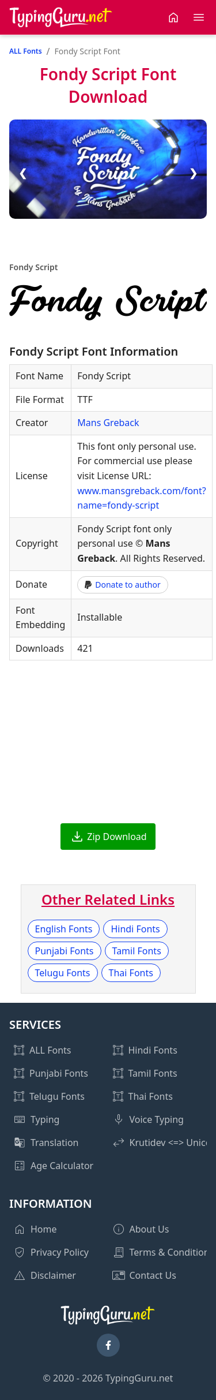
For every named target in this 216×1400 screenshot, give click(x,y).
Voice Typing (157, 1119)
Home (44, 1229)
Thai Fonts (131, 972)
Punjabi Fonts (64, 950)
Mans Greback (108, 422)
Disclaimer (53, 1275)
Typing (45, 1119)
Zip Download (116, 836)
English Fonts (64, 929)
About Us (149, 1229)
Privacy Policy (60, 1252)
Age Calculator (62, 1165)
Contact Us (153, 1275)
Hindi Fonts (135, 929)
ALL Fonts (25, 51)
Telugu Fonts (62, 972)
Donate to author (122, 584)
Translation (55, 1142)
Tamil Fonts (136, 950)
